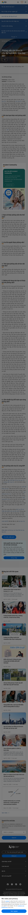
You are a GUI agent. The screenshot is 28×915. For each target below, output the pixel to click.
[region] (14, 905)
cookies (7, 901)
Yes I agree (14, 911)
